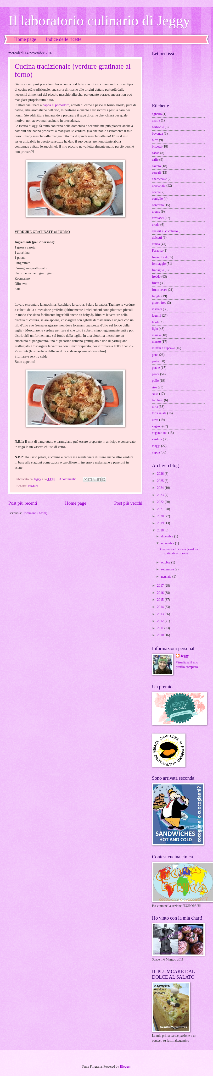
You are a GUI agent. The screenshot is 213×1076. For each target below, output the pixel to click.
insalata (157, 309)
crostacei (158, 218)
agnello (157, 114)
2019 (160, 523)
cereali (156, 172)
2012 (160, 621)
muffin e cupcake (163, 348)
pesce (155, 374)
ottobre (166, 562)
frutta (155, 283)
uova (155, 420)
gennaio (166, 576)
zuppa (156, 452)
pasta (155, 361)
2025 (160, 481)
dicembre (167, 536)
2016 (160, 593)
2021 (160, 509)
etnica (156, 244)
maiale (156, 335)
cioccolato (159, 185)
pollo (155, 380)
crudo (155, 224)
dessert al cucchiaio (165, 231)
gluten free (159, 302)
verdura (33, 486)
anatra (156, 120)
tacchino (157, 400)
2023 (160, 495)
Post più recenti (22, 503)
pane (155, 355)
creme (156, 211)
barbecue (158, 127)
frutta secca (159, 290)
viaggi (156, 446)
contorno (158, 205)
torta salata (159, 413)
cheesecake (159, 179)
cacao (155, 153)
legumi (156, 315)
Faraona (157, 250)
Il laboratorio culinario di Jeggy (99, 20)
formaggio (159, 263)
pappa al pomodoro (56, 105)
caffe (155, 159)
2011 (160, 628)
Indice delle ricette (64, 39)
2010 (160, 635)
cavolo (156, 166)
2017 (160, 585)
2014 (160, 607)
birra (155, 140)
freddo (156, 276)
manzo (156, 341)
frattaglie (158, 270)
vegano (157, 426)
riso (154, 387)
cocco (156, 192)
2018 (160, 530)
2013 (160, 614)
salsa (155, 394)
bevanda (157, 133)
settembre (168, 569)
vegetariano (159, 433)
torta (155, 406)
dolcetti (157, 237)
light (155, 329)
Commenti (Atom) (35, 513)
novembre (168, 543)
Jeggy (184, 656)
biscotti (157, 146)
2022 (160, 502)
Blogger (125, 1066)
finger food (159, 257)
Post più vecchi (128, 503)
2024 (160, 488)
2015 (160, 599)
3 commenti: (68, 479)
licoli (155, 322)
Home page (25, 39)
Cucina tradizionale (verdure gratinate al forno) (179, 551)
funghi (156, 296)
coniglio (157, 198)
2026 (160, 473)
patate (156, 368)
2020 (160, 516)
